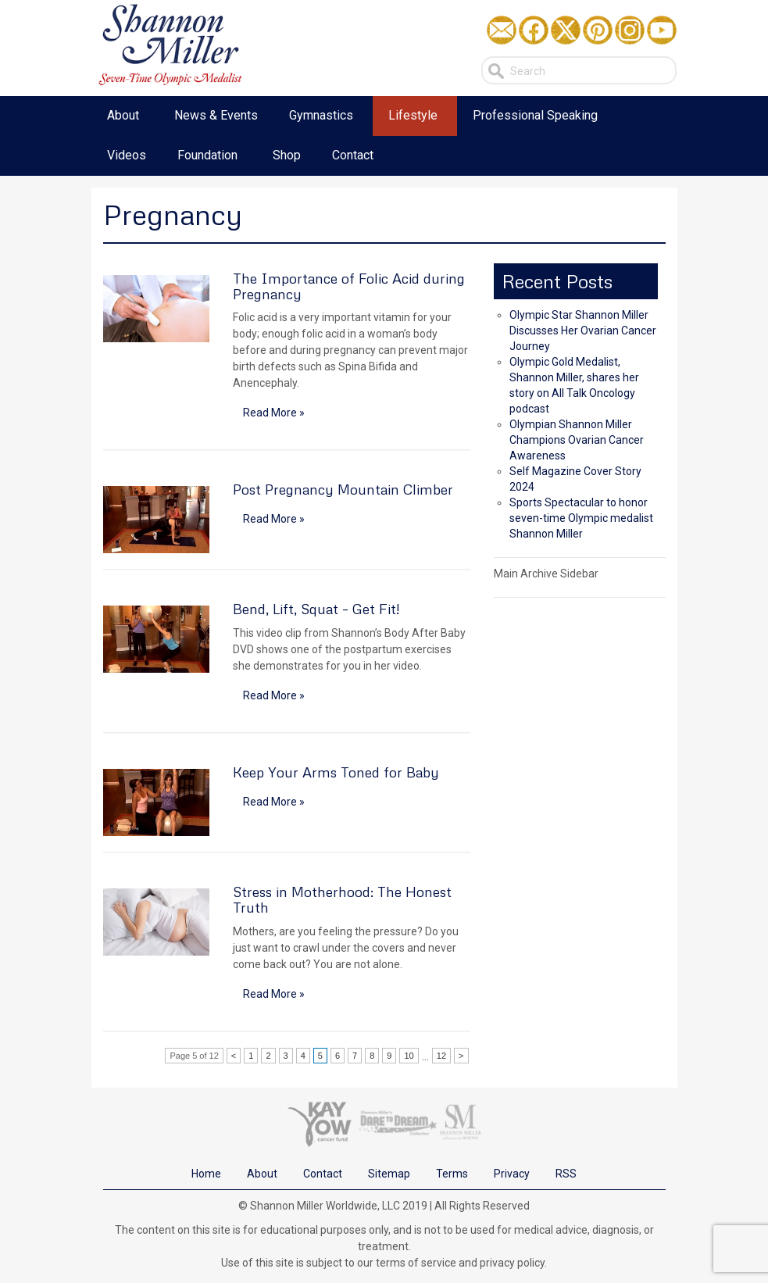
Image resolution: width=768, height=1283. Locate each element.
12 (441, 1055)
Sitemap (389, 1173)
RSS (566, 1173)
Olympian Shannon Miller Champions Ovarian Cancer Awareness (576, 440)
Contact (322, 1173)
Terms (452, 1173)
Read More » (274, 412)
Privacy (512, 1173)
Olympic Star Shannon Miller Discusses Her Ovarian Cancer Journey (582, 330)
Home (206, 1173)
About (262, 1173)
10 (408, 1055)
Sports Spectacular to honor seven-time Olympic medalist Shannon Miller (581, 518)
